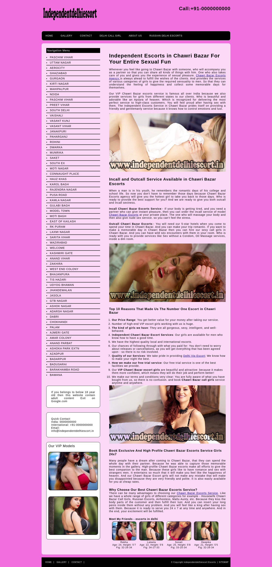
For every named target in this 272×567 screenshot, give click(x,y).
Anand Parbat (61, 343)
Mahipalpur (59, 89)
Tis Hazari (58, 279)
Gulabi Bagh (60, 205)
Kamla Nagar (60, 200)
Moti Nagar (59, 168)
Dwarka (56, 147)
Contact (86, 35)
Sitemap (224, 562)
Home (49, 35)
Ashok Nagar (60, 306)
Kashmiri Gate (61, 253)
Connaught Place (64, 173)
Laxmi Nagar (60, 231)
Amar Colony (60, 337)
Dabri (54, 316)
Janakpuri (58, 131)
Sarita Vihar (60, 237)
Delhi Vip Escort (194, 355)
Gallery (66, 35)
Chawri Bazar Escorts (123, 214)
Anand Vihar (60, 258)
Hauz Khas (58, 179)
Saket (55, 157)
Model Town (60, 210)
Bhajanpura (60, 274)
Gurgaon (57, 78)
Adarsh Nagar (61, 311)
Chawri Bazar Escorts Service (197, 493)
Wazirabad (58, 242)
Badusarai (58, 364)
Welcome (57, 247)
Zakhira (56, 263)
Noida (54, 94)
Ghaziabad (58, 73)
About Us (135, 35)
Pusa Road (58, 194)
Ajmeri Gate (59, 332)
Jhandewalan (61, 290)
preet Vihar (60, 104)
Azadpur (57, 353)
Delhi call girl (110, 35)
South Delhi (60, 110)
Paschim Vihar (61, 57)
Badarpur (58, 359)
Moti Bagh (58, 216)
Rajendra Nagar (63, 189)
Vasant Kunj (60, 120)
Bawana (56, 374)
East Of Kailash (63, 221)
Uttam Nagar (60, 62)
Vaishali (56, 115)
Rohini (55, 141)
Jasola (55, 295)
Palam (55, 327)
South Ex (57, 163)
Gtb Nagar (58, 300)
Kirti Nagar (59, 83)
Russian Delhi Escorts (165, 35)
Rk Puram (57, 226)
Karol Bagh (59, 184)
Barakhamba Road (64, 369)
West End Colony (64, 269)
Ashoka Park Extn (64, 348)
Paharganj (59, 136)
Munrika (56, 152)
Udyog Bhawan (62, 284)
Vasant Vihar (60, 126)
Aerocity (57, 67)
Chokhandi (58, 321)
